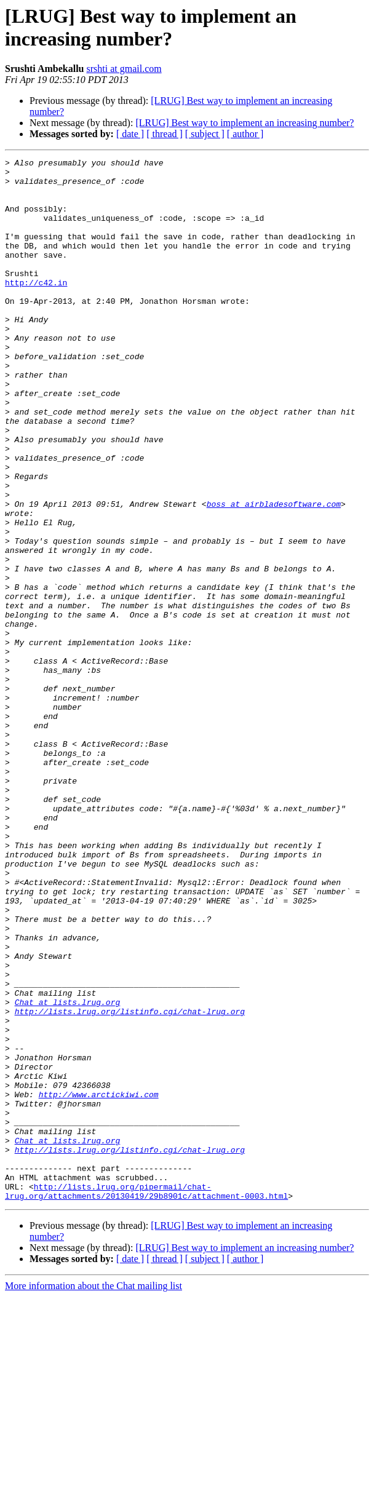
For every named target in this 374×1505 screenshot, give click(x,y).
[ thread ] (164, 134)
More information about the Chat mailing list (93, 1494)
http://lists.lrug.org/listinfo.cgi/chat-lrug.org (130, 1182)
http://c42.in (36, 308)
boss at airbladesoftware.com (274, 573)
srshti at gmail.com (123, 68)
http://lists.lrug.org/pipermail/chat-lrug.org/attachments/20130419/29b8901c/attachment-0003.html (146, 1399)
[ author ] (245, 134)
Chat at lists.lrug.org (68, 1171)
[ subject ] (205, 134)
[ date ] (130, 134)
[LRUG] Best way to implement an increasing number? (244, 122)
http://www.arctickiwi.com (99, 1282)
